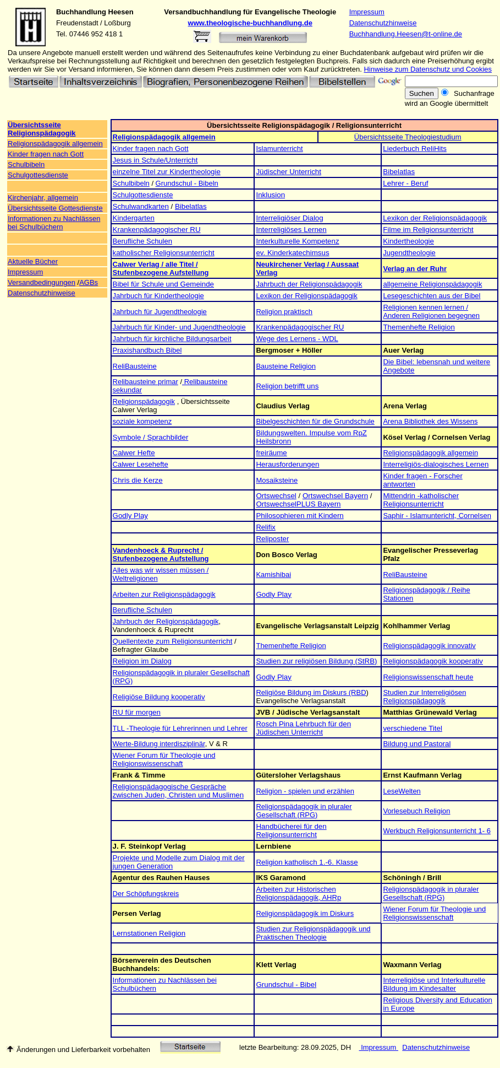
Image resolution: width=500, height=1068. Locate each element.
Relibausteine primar (145, 381)
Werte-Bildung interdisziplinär (159, 744)
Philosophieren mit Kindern (299, 515)
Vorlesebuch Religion (416, 811)
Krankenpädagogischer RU (157, 229)
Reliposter (272, 539)
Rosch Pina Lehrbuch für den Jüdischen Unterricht (303, 728)
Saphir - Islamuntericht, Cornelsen (437, 515)
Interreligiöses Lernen (291, 229)
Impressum (366, 12)
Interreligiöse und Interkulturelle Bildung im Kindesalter (434, 984)
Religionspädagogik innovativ (429, 645)
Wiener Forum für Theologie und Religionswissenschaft (164, 759)
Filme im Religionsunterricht (428, 229)
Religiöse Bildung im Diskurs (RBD (311, 692)
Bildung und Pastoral (416, 744)
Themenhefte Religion (418, 327)
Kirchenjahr (25, 197)
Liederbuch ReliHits (415, 148)
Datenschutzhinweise (383, 23)
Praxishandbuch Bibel (147, 350)
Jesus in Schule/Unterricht (155, 160)
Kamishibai (273, 574)
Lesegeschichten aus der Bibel (431, 296)
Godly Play (130, 515)
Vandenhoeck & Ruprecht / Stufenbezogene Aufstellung (161, 554)
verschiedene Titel (412, 728)
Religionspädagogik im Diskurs (305, 913)
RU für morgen (137, 712)
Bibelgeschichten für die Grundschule (315, 421)
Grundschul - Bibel (286, 984)
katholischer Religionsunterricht (164, 253)
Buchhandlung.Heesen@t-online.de (405, 34)
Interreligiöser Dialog (289, 218)
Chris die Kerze (138, 480)
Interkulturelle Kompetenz (297, 241)
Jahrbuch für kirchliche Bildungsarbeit (172, 339)
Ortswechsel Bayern (335, 496)
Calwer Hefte (134, 453)
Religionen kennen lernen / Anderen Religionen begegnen (431, 311)
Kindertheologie (408, 241)
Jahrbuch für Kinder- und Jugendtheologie (179, 327)
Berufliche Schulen (142, 241)
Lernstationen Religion (149, 933)
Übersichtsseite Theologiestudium (407, 137)
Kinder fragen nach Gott (46, 154)
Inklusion (270, 195)
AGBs (88, 282)
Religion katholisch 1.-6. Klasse (307, 862)
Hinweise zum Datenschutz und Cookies (428, 69)
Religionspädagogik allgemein (55, 143)
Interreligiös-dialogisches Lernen (435, 464)
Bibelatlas (399, 172)
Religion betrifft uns (287, 386)
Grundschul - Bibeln (187, 183)
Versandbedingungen (41, 282)
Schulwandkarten (141, 206)
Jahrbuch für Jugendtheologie (160, 312)
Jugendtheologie (409, 253)
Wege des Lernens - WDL (297, 339)
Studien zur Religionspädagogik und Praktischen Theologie (313, 933)
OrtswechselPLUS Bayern (298, 504)
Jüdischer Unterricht (288, 172)
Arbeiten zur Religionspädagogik (164, 594)
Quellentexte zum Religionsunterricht (173, 641)
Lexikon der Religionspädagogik (435, 218)
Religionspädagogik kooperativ (433, 661)
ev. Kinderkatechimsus (292, 253)
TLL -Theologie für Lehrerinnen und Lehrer (180, 728)
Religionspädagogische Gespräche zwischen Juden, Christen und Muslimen (178, 791)
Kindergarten (134, 218)
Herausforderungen (287, 464)
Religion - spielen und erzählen (305, 791)
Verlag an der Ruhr (415, 269)
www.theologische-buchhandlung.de (250, 23)
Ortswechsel (276, 496)
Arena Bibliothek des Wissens (430, 421)
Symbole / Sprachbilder (151, 437)
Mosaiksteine (277, 480)
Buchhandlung (81, 12)
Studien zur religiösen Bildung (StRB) (316, 661)
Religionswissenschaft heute (428, 677)
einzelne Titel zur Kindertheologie (167, 172)
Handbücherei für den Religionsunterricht (291, 830)
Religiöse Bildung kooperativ (159, 697)
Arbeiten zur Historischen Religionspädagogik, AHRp (298, 893)
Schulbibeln (26, 164)
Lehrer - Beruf (405, 183)
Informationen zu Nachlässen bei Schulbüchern (54, 222)
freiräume (271, 453)
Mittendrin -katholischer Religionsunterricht (421, 500)
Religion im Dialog (142, 661)
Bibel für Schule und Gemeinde (164, 284)
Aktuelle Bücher (33, 261)
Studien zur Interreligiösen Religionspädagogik (424, 696)
